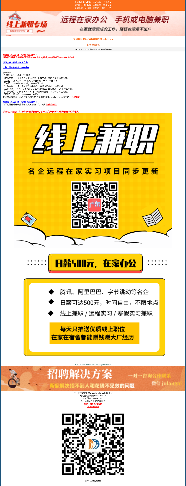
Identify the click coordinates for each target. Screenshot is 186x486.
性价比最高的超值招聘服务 (93, 401)
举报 (83, 5)
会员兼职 (87, 2)
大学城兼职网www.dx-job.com (49, 97)
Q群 (109, 8)
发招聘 (88, 8)
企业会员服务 (93, 406)
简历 (77, 5)
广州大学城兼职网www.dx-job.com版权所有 (93, 393)
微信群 (78, 2)
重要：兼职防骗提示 (93, 404)
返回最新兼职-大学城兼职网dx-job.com (93, 39)
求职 (103, 8)
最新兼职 (79, 8)
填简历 (96, 8)
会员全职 (97, 2)
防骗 (89, 5)
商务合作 (107, 5)
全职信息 (97, 5)
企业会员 (107, 2)
